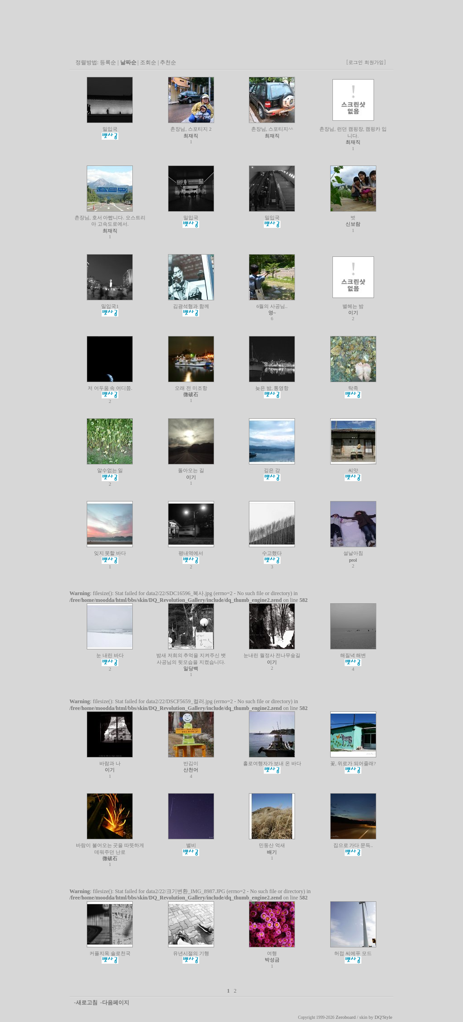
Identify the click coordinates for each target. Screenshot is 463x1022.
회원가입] (376, 62)
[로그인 (354, 62)
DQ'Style (383, 1017)
